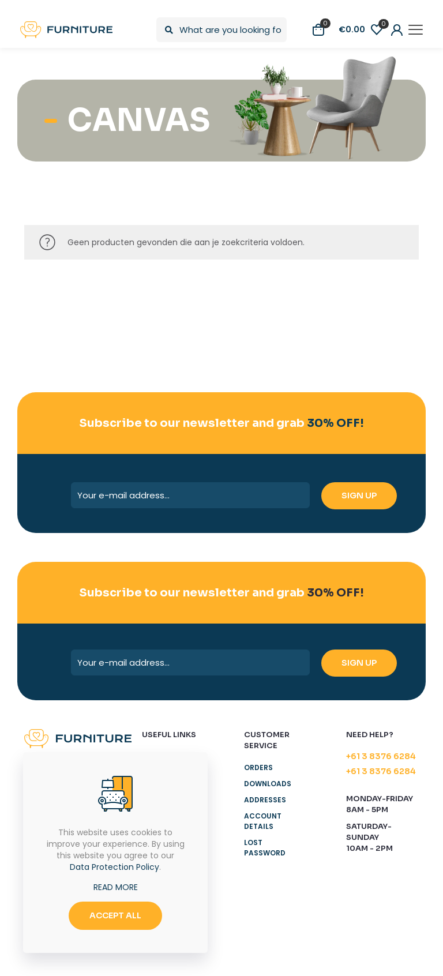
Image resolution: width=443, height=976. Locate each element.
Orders (258, 767)
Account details (262, 821)
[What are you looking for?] (221, 29)
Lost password (265, 848)
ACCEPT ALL (115, 915)
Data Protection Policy (114, 867)
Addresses (265, 800)
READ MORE (115, 887)
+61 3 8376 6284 (381, 756)
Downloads (267, 784)
